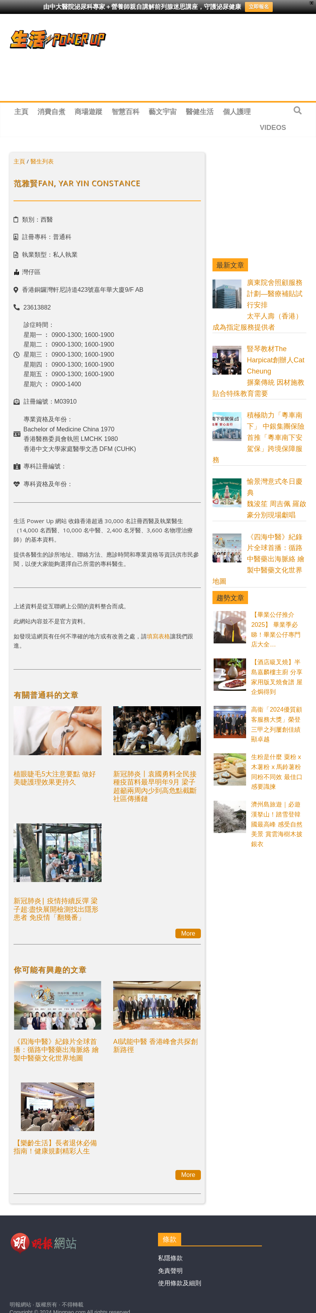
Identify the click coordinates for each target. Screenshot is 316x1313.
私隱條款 (170, 1258)
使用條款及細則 (179, 1283)
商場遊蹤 (88, 112)
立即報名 (259, 7)
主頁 (21, 112)
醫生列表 (42, 161)
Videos (273, 127)
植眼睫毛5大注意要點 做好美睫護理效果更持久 (55, 778)
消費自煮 (51, 112)
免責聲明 (170, 1271)
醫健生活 (200, 112)
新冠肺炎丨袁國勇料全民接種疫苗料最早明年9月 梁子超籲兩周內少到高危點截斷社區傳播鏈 (155, 786)
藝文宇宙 (163, 112)
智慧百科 (125, 112)
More (188, 933)
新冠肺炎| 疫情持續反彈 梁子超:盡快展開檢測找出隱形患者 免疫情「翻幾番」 (56, 909)
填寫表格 (158, 636)
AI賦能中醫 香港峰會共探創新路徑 (155, 1045)
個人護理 (237, 112)
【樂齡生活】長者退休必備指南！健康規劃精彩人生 (55, 1147)
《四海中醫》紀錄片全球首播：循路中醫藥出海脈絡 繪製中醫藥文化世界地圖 (56, 1049)
